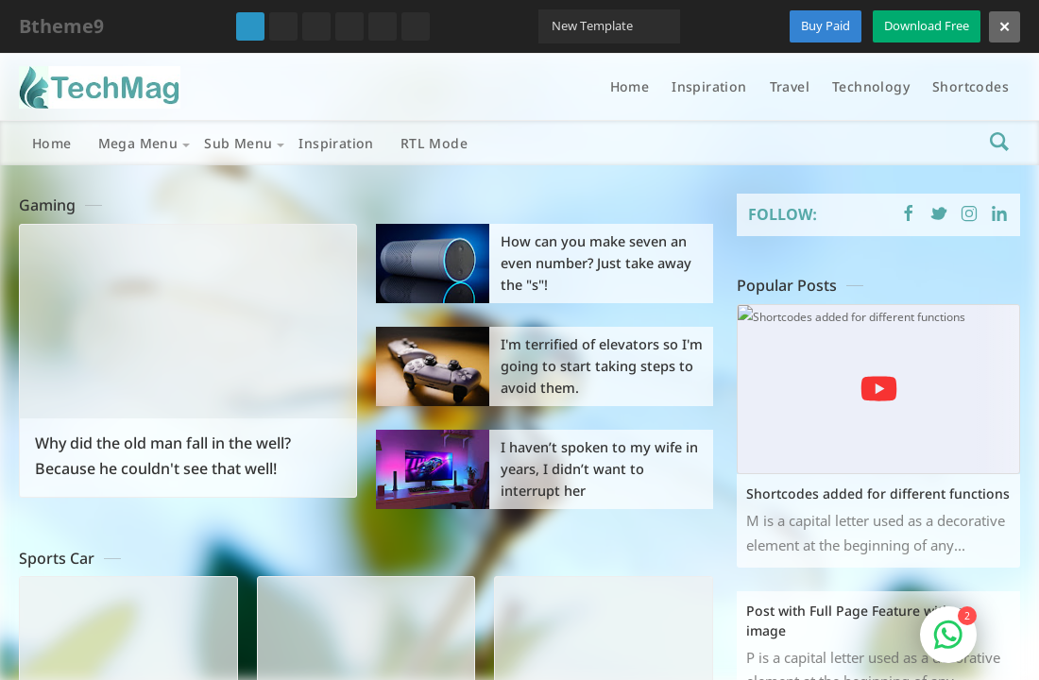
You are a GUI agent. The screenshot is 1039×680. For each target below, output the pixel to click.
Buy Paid (825, 25)
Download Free (926, 25)
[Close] (1004, 27)
